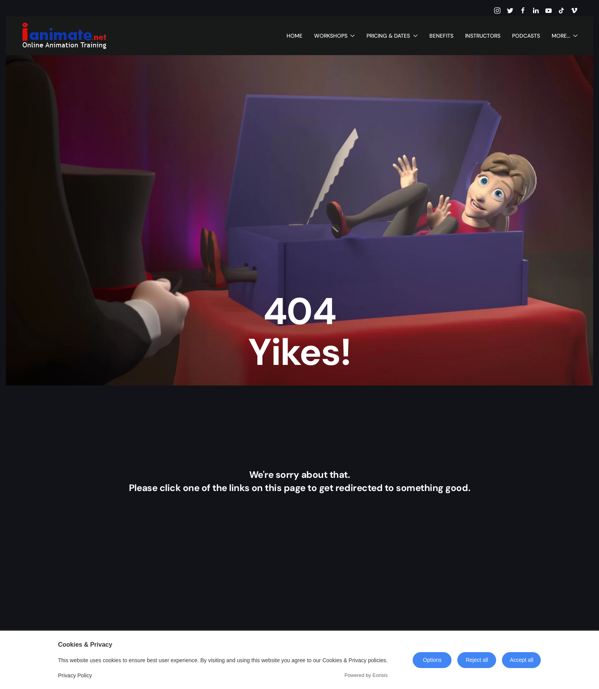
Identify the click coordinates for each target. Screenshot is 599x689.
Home (294, 35)
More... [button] (565, 35)
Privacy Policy (75, 675)
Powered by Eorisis (365, 675)
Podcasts (526, 35)
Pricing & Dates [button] (392, 35)
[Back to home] (64, 35)
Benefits (441, 35)
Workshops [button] (334, 35)
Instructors (482, 35)
